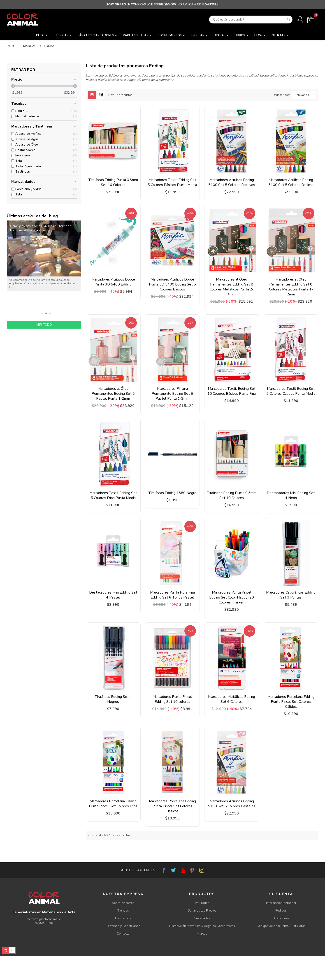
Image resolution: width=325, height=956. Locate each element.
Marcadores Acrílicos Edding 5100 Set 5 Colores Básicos (290, 182)
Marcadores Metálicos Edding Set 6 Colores (231, 699)
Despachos (123, 918)
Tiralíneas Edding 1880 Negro (172, 492)
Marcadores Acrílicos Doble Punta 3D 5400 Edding (113, 282)
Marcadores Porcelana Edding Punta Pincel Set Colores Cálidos (290, 701)
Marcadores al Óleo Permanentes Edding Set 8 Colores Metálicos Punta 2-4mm (231, 287)
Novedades (202, 918)
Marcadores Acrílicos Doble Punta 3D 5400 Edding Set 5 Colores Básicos (172, 284)
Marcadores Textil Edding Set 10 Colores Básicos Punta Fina (231, 391)
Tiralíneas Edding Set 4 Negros (113, 699)
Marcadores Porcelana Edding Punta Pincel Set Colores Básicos (172, 806)
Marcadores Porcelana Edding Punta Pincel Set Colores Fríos (113, 804)
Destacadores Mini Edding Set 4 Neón (291, 495)
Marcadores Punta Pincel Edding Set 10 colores (172, 699)
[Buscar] (250, 19)
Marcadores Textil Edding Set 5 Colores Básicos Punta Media (172, 182)
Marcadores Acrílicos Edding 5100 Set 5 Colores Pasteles (231, 804)
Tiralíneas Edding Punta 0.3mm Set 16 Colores (113, 182)
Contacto (123, 933)
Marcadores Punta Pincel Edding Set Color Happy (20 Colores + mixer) (231, 597)
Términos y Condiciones (123, 926)
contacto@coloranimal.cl (44, 919)
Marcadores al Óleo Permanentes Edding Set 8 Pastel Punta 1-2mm (113, 393)
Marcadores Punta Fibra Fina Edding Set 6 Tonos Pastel (172, 595)
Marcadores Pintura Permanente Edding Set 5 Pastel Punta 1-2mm (172, 393)
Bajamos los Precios (202, 910)
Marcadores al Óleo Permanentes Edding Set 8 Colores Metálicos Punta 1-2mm (291, 287)
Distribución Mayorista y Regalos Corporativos (202, 926)
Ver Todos (202, 903)
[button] (42, 313)
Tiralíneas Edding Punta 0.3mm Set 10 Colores (231, 495)
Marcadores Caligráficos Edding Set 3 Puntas (291, 595)
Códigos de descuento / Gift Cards (281, 926)
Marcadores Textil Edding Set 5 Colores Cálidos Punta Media (290, 391)
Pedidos (281, 910)
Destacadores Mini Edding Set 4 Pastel (113, 595)
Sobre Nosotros (123, 903)
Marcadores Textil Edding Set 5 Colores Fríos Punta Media (113, 495)
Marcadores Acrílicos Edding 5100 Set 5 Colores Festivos (231, 182)
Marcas (202, 933)
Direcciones (281, 918)
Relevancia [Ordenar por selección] (305, 95)
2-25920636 (44, 923)
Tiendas (123, 910)
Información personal (281, 903)
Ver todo (44, 325)
